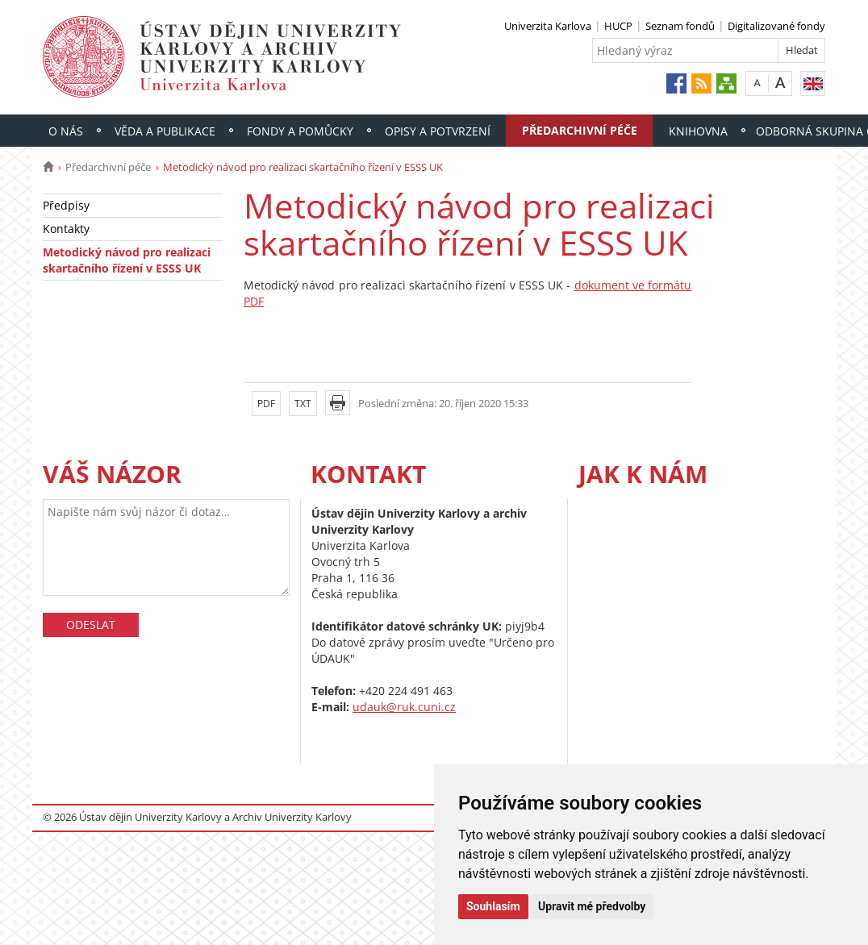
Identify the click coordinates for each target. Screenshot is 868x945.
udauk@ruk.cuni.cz (404, 706)
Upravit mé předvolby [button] (591, 906)
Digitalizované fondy (776, 26)
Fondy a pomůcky (300, 131)
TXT (302, 403)
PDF (266, 403)
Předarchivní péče (579, 130)
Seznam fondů (680, 26)
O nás (65, 131)
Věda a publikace (165, 131)
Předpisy (66, 205)
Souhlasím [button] (493, 906)
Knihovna (698, 131)
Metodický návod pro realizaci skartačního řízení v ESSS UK (127, 260)
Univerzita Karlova (547, 26)
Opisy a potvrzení (437, 131)
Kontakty (66, 228)
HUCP (618, 26)
